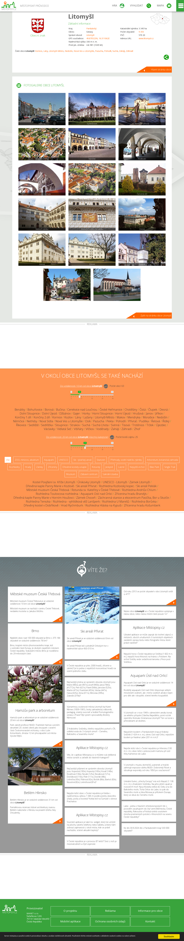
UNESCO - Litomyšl (115, 482)
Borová (49, 409)
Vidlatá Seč (64, 429)
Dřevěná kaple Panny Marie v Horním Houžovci (44, 498)
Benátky (20, 409)
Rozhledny (14, 467)
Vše (8, 459)
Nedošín (69, 51)
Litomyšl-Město (56, 51)
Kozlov (68, 417)
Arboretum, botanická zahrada (162, 459)
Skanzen (101, 459)
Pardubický (91, 28)
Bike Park (154, 467)
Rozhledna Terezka (38, 501)
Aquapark (49, 459)
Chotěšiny (131, 409)
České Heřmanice (111, 409)
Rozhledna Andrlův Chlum (139, 490)
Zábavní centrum (88, 474)
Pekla (110, 421)
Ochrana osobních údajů (110, 921)
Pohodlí (107, 51)
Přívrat (132, 421)
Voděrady (102, 429)
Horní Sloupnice (102, 413)
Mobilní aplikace (70, 921)
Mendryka (134, 417)
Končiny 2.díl (42, 417)
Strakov (75, 425)
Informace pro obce (150, 910)
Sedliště (34, 425)
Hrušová (138, 413)
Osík (88, 421)
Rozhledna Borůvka (144, 501)
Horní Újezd (122, 413)
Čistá (143, 409)
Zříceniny (52, 467)
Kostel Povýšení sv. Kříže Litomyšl (54, 482)
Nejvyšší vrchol (137, 467)
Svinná (115, 425)
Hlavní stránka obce (161, 69)
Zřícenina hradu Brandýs (131, 494)
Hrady (28, 467)
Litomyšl (81, 16)
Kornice (38, 51)
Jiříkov (159, 413)
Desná (164, 409)
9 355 (141, 31)
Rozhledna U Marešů (115, 501)
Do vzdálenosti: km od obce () (77, 437)
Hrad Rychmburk (72, 505)
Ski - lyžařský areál (82, 459)
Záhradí (129, 51)
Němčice (18, 421)
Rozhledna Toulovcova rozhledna (57, 494)
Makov (121, 417)
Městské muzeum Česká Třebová (47, 490)
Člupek (152, 409)
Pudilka (144, 421)
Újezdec (161, 425)
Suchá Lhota (101, 425)
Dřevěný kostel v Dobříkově (41, 505)
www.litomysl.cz (146, 38)
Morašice (148, 417)
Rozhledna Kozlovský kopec (116, 486)
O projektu (70, 910)
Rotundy (96, 467)
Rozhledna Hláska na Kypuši (103, 505)
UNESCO (63, 459)
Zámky (39, 467)
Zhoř (137, 429)
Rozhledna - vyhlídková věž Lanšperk (76, 501)
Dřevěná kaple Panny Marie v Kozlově (50, 486)
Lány (45, 51)
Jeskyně (109, 467)
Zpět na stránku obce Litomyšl (155, 315)
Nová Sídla (46, 421)
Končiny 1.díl (23, 417)
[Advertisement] (92, 347)
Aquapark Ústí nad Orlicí (96, 494)
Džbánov (65, 413)
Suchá (115, 51)
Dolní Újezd (49, 413)
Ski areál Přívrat (86, 486)
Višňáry (78, 429)
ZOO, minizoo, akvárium (27, 459)
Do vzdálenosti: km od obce (81, 386)
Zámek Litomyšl (139, 482)
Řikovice (21, 425)
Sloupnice (61, 425)
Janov (149, 413)
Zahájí (122, 51)
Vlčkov (90, 429)
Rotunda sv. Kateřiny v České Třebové (96, 490)
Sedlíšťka (47, 425)
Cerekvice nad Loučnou (82, 409)
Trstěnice (138, 425)
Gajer (76, 413)
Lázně (121, 467)
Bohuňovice (34, 409)
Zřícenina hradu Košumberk (142, 505)
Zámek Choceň (86, 498)
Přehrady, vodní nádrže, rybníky (126, 459)
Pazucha (99, 51)
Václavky (49, 429)
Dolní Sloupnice (30, 413)
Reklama (110, 910)
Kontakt (150, 921)
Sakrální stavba (110, 474)
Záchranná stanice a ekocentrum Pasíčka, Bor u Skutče (133, 498)
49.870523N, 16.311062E (98, 38)
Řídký (165, 421)
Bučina (60, 409)
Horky (86, 413)
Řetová (155, 421)
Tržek (150, 425)
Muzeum (70, 474)
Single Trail (169, 467)
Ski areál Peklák (146, 486)
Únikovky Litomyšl (88, 482)
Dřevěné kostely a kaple (74, 467)
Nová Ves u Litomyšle (84, 51)
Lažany (88, 417)
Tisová (126, 425)
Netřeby (32, 421)
